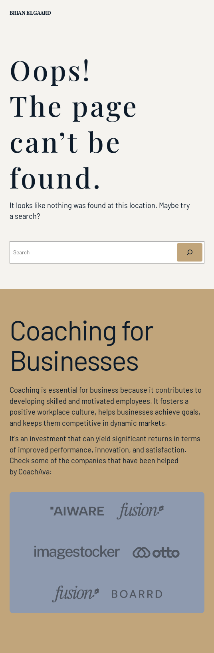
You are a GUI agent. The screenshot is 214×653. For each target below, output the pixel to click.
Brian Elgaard (30, 12)
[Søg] (189, 252)
